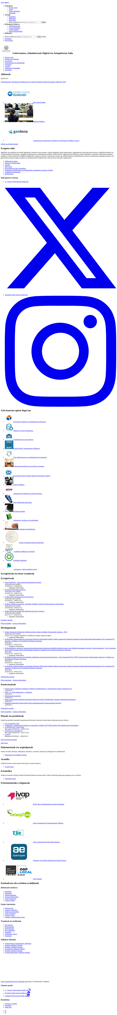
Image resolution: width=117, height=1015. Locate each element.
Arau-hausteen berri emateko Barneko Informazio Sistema (27, 476)
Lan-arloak (8, 61)
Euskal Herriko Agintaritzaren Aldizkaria (22, 448)
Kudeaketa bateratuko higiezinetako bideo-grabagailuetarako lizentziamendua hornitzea (33, 703)
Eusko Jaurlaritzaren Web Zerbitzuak (13, 981)
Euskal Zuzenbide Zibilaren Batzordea (24, 542)
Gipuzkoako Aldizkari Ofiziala (15, 949)
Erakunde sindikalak (16, 560)
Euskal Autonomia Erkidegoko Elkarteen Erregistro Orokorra (24, 611)
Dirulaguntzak (9, 927)
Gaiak (11, 9)
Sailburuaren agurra (11, 161)
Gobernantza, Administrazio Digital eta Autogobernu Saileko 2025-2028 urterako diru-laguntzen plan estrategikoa (41, 725)
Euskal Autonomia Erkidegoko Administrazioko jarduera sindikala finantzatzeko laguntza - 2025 (36, 632)
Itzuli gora (8, 1007)
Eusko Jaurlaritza (14, 11)
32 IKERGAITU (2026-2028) (14, 727)
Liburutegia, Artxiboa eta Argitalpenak (21, 520)
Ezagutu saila (9, 57)
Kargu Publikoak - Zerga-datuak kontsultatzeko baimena (23, 582)
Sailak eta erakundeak (12, 912)
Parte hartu (8, 166)
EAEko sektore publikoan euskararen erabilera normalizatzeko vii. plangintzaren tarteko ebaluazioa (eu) (38, 689)
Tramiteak (12, 13)
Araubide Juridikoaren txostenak (20, 551)
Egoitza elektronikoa (19, 623)
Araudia (7, 66)
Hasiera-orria (13, 8)
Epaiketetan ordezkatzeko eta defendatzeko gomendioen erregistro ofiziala (29, 170)
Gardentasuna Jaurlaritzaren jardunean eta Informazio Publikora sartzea (42, 140)
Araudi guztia (9, 767)
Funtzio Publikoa (14, 485)
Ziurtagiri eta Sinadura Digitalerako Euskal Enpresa (35, 860)
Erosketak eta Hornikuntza (20, 529)
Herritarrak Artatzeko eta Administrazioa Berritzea (25, 422)
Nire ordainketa (10, 930)
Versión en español (11, 1003)
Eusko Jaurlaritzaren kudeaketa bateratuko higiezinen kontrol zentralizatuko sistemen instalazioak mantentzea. (40, 699)
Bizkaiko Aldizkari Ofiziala (14, 947)
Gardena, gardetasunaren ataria (15, 917)
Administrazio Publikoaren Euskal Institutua (23, 493)
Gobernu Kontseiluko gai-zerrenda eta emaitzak (24, 466)
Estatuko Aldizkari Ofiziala (13, 951)
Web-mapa (12, 20)
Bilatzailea (12, 18)
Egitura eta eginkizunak (12, 163)
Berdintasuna (9, 174)
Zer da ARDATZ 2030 (12, 723)
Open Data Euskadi (25, 102)
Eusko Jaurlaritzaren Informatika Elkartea (32, 842)
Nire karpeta (9, 40)
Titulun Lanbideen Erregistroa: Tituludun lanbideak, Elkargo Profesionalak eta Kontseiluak (34, 604)
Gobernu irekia (9, 915)
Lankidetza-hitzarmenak (12, 172)
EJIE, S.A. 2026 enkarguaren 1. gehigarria (18, 692)
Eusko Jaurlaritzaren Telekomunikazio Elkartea (34, 823)
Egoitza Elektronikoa (15, 31)
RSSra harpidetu (6, 623)
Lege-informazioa (14, 28)
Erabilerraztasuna (14, 26)
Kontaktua (12, 17)
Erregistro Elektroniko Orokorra (15, 589)
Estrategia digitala (15, 511)
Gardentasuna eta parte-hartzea (19, 439)
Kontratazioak (9, 928)
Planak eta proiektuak (12, 59)
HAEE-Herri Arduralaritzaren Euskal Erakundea (34, 804)
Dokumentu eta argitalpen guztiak (16, 755)
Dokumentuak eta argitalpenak (15, 63)
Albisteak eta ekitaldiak (12, 68)
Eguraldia (8, 932)
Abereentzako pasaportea (13, 696)
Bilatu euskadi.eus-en (16, 22)
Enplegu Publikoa (25, 121)
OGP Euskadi (23, 879)
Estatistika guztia (10, 778)
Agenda (7, 165)
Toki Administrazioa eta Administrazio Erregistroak (26, 457)
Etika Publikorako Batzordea (18, 502)
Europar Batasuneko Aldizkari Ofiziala (17, 952)
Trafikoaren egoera (11, 934)
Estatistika (8, 70)
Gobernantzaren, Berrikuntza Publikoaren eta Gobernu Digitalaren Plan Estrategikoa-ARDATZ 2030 (33, 82)
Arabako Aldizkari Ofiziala (13, 945)
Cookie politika (14, 29)
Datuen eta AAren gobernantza (19, 431)
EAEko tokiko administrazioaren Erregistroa (19, 597)
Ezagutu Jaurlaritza (11, 910)
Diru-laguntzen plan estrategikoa (15, 168)
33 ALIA (8, 734)
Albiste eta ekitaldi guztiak (9, 144)
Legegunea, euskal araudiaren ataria (21, 569)
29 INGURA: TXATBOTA (13, 731)
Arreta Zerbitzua (10, 913)
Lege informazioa (10, 899)
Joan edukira (5, 2)
